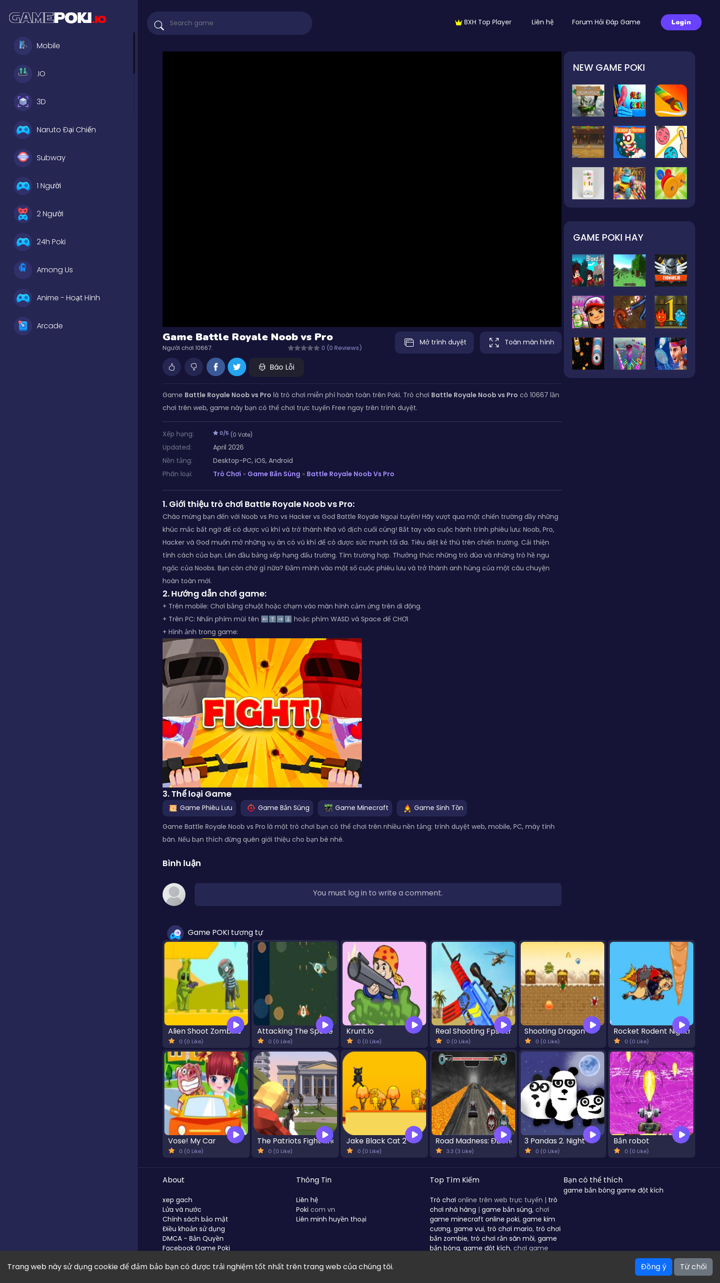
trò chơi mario (510, 1228)
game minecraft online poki (474, 1219)
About (174, 1180)
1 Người (37, 186)
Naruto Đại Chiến (55, 130)
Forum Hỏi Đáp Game (606, 22)
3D (30, 102)
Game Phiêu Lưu (199, 807)
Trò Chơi (227, 473)
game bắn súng (507, 1209)
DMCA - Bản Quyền (193, 1238)
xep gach (177, 1199)
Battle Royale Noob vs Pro (350, 473)
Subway (40, 158)
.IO (29, 74)
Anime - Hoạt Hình (57, 298)
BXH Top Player (483, 22)
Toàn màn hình (520, 342)
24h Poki (40, 242)
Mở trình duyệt (431, 342)
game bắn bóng (589, 1190)
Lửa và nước (182, 1209)
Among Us (43, 270)
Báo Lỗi (276, 367)
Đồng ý (653, 1266)
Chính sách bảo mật (195, 1219)
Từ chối (693, 1266)
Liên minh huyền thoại (331, 1219)
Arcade (38, 326)
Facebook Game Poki (196, 1248)
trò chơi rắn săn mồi (502, 1238)
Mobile (37, 46)
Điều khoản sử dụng (194, 1228)
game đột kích (486, 1248)
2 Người (38, 214)
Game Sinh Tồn (431, 807)
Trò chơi (443, 1199)
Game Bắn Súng (274, 473)
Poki (302, 1209)
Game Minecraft (354, 807)
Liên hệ (543, 22)
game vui (469, 1228)
